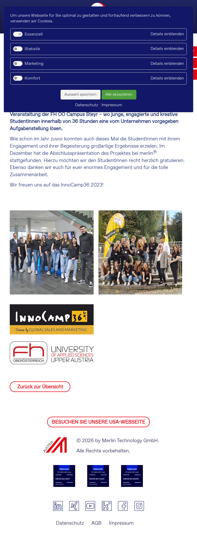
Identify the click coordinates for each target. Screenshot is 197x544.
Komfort (32, 78)
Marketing (34, 63)
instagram (139, 506)
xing (74, 506)
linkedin (58, 506)
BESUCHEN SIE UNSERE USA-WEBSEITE (98, 422)
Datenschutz (70, 523)
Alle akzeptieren (119, 94)
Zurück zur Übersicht (40, 387)
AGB (96, 523)
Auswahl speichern (80, 94)
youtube (90, 506)
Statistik (32, 49)
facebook (123, 506)
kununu (106, 506)
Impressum (121, 523)
